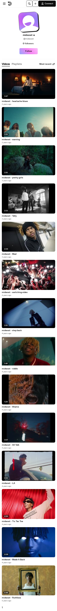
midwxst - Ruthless (11, 598)
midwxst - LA (8, 483)
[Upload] (35, 4)
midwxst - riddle (10, 369)
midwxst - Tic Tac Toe (12, 521)
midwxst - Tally (9, 216)
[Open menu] (4, 4)
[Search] (29, 4)
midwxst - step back (12, 330)
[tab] (6, 64)
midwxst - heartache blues (15, 101)
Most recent (47, 64)
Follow (28, 51)
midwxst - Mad (9, 254)
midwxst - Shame (10, 407)
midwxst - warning (11, 139)
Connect (47, 3)
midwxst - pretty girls (12, 177)
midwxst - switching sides (15, 292)
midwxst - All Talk (10, 445)
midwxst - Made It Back (13, 559)
